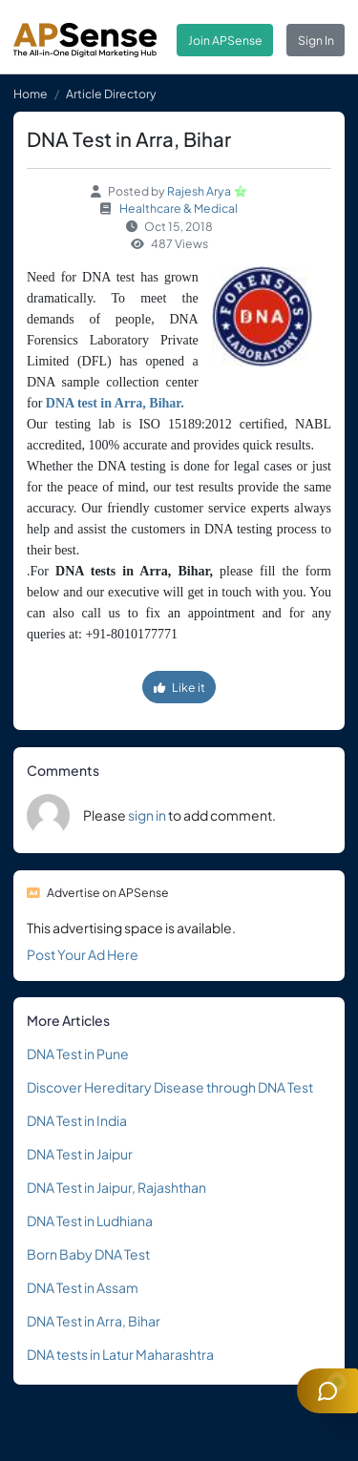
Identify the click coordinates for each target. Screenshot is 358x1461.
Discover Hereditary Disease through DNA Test (170, 1087)
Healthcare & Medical (178, 208)
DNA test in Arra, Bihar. (115, 403)
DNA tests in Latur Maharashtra (120, 1354)
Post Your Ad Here (82, 954)
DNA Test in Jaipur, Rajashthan (116, 1187)
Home (30, 93)
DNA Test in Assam (82, 1287)
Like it (179, 687)
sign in (147, 815)
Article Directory (111, 93)
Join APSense (225, 40)
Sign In (316, 40)
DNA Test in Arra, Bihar (93, 1320)
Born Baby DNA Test (88, 1254)
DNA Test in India (77, 1120)
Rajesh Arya (199, 190)
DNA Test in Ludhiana (90, 1220)
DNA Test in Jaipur (80, 1153)
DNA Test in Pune (78, 1053)
